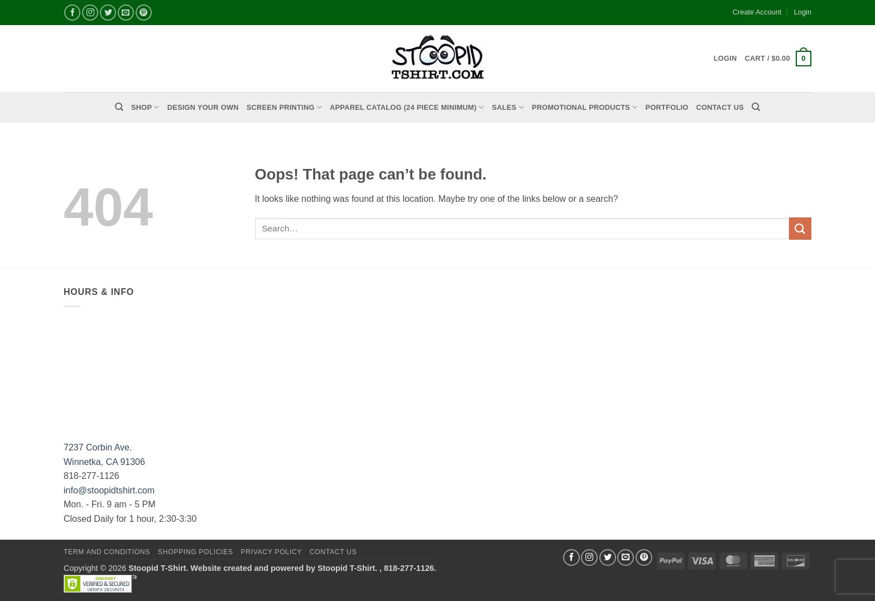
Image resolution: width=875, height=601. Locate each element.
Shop (145, 107)
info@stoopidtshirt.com (109, 490)
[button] (778, 58)
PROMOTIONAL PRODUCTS (585, 107)
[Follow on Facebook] (72, 12)
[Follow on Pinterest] (144, 12)
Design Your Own (203, 107)
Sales (508, 107)
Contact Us (720, 107)
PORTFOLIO (667, 107)
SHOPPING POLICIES (195, 552)
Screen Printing (284, 107)
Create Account (757, 12)
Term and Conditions (107, 552)
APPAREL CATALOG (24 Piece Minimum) (407, 107)
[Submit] (800, 228)
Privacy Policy (271, 552)
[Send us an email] (126, 12)
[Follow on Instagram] (90, 12)
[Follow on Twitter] (108, 12)
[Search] (119, 107)
